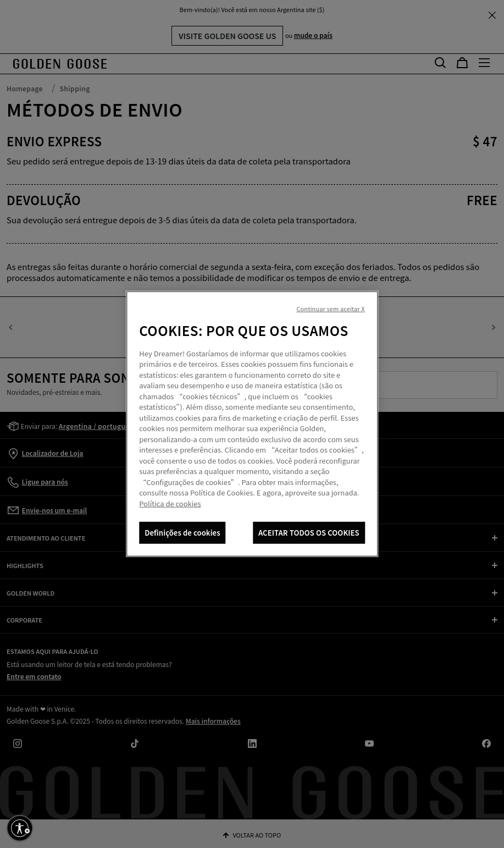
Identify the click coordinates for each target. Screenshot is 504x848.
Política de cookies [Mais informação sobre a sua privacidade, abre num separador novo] (170, 503)
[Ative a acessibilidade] (20, 828)
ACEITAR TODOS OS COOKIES (308, 532)
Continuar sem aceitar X (330, 308)
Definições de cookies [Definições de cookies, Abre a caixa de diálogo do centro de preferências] (182, 532)
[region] (252, 424)
